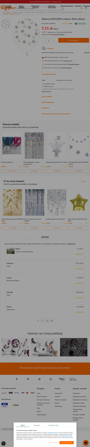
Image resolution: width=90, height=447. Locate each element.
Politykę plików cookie (66, 436)
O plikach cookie (53, 425)
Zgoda (23, 425)
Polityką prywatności (53, 432)
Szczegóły (37, 425)
